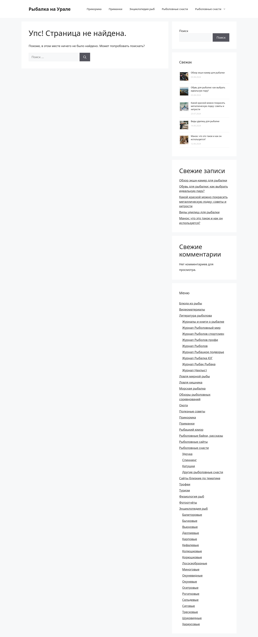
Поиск (183, 31)
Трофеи (184, 484)
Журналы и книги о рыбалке (203, 321)
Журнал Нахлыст (194, 370)
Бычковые (189, 521)
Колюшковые (192, 551)
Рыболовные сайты (193, 442)
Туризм (184, 490)
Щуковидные (192, 618)
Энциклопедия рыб (142, 9)
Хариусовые (191, 624)
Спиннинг (189, 460)
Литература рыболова (195, 315)
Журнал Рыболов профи (200, 340)
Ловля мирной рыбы (194, 376)
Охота (183, 405)
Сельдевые (190, 600)
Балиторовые (192, 515)
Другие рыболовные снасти (202, 472)
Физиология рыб (191, 496)
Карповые (189, 539)
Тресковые (190, 612)
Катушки (188, 466)
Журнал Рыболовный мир (201, 328)
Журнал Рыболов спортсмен (203, 334)
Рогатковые (190, 594)
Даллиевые (190, 533)
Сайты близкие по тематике (199, 478)
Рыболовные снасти (175, 9)
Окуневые (189, 581)
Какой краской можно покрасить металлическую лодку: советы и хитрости (208, 106)
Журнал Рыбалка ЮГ (197, 358)
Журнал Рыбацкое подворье (203, 352)
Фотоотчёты (188, 502)
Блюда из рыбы (190, 303)
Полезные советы (192, 411)
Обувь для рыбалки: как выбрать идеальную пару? (208, 89)
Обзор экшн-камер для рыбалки (208, 72)
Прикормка (94, 9)
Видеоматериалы (192, 309)
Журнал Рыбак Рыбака (199, 364)
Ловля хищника (190, 382)
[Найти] (85, 57)
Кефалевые (190, 545)
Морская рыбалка (192, 388)
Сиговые (188, 606)
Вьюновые (190, 527)
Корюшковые (192, 557)
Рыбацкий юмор (191, 429)
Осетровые (190, 588)
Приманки (115, 9)
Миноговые (190, 569)
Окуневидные (192, 575)
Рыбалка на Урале (50, 9)
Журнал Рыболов (195, 346)
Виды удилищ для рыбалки (205, 121)
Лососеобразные (194, 563)
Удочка (187, 454)
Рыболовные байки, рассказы (201, 436)
